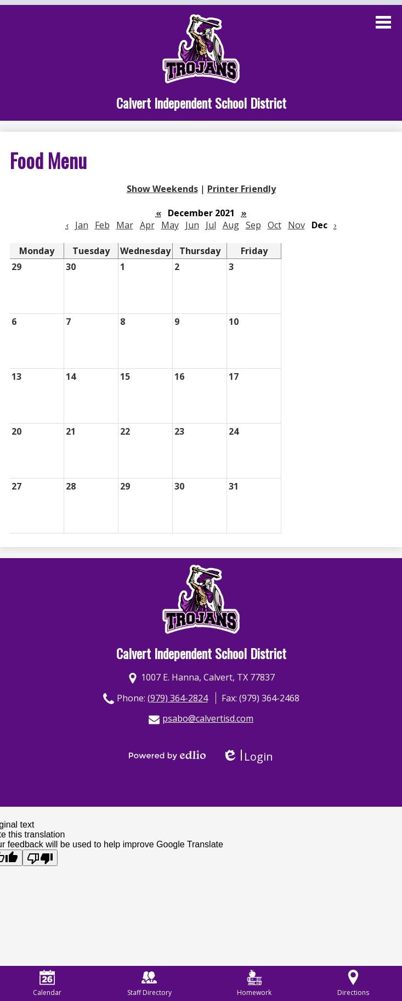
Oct (274, 225)
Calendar (47, 983)
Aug (231, 225)
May (170, 225)
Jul (211, 225)
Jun (192, 225)
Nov (296, 225)
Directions (353, 983)
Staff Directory (149, 983)
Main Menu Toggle (383, 22)
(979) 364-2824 (178, 698)
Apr (147, 225)
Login (247, 756)
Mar (124, 225)
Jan (81, 225)
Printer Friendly (241, 189)
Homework (254, 983)
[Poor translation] (40, 858)
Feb (102, 225)
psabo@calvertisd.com (207, 718)
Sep (253, 225)
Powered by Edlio (167, 755)
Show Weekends (162, 189)
